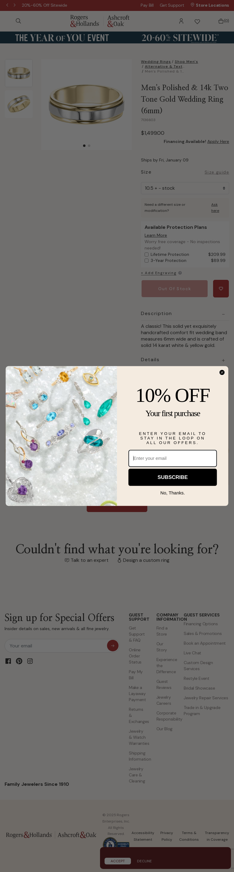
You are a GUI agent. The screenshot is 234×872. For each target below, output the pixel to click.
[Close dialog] (222, 372)
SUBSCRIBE (173, 477)
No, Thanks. (172, 492)
